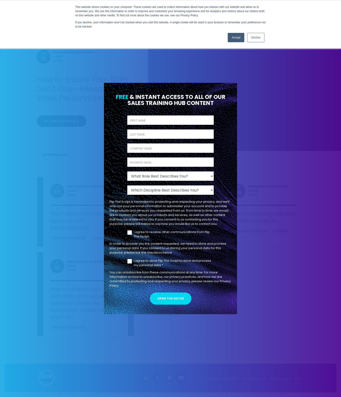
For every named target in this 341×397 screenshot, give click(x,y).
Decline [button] (255, 37)
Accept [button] (236, 37)
